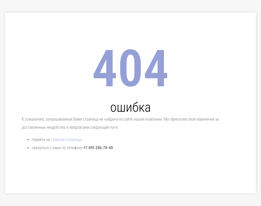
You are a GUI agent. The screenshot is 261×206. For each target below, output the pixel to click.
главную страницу (66, 139)
